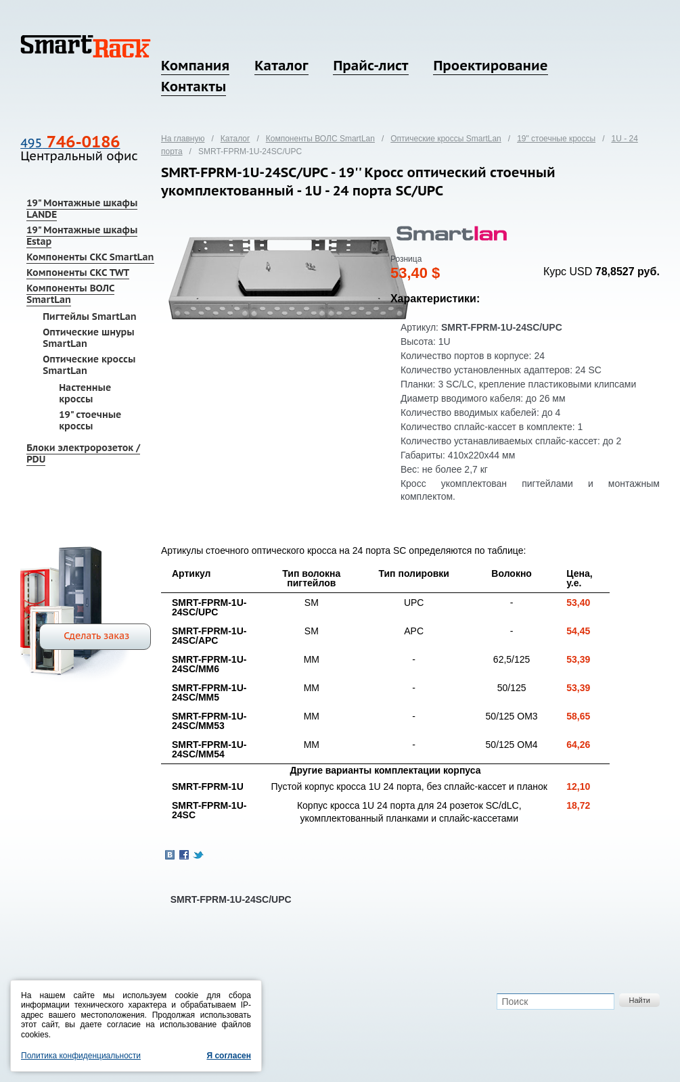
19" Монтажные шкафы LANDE (81, 208)
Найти (639, 1000)
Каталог (281, 65)
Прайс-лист (370, 65)
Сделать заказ (96, 636)
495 (70, 143)
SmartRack (85, 46)
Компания (195, 65)
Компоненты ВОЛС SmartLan (70, 294)
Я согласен (228, 1055)
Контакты (193, 86)
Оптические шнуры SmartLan (89, 338)
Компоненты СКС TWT (77, 272)
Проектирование (490, 65)
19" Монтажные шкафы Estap (81, 236)
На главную (182, 138)
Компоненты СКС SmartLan (90, 257)
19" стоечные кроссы (90, 420)
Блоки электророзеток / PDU (83, 453)
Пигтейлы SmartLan (90, 316)
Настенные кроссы (85, 393)
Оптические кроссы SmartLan (89, 365)
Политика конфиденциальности (81, 1055)
